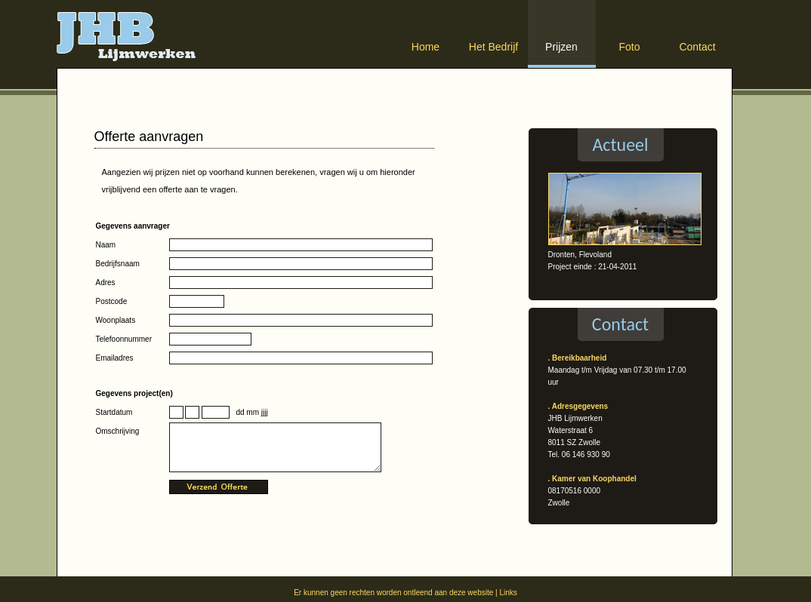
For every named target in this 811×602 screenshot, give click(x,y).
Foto (629, 47)
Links (508, 592)
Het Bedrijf (493, 47)
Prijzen (561, 47)
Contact (697, 47)
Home (425, 47)
